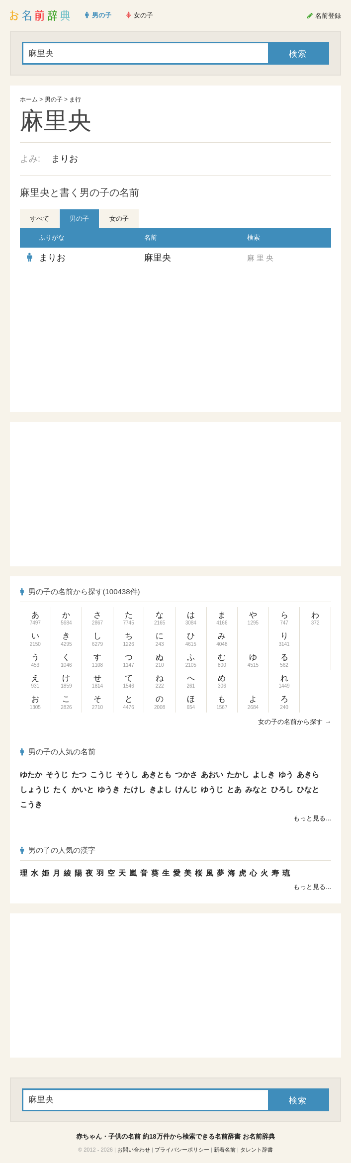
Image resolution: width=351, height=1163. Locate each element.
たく (60, 789)
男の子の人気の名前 (57, 751)
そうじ (57, 774)
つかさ (186, 774)
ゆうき (108, 789)
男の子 (54, 99)
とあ (234, 789)
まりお (64, 159)
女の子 (119, 218)
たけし (134, 789)
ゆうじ (212, 789)
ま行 (75, 99)
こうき (31, 804)
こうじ (101, 774)
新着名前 (225, 1150)
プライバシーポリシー (182, 1150)
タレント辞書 (256, 1150)
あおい (212, 774)
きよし (160, 789)
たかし (238, 774)
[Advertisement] (96, 340)
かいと (83, 789)
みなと (256, 789)
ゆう (285, 774)
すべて (39, 218)
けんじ (186, 789)
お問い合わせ (133, 1150)
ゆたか (31, 774)
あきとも (157, 774)
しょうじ (35, 789)
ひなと (308, 789)
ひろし (282, 789)
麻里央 (157, 258)
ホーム (29, 99)
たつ (79, 774)
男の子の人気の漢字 (57, 850)
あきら (308, 774)
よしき (264, 774)
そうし (127, 774)
